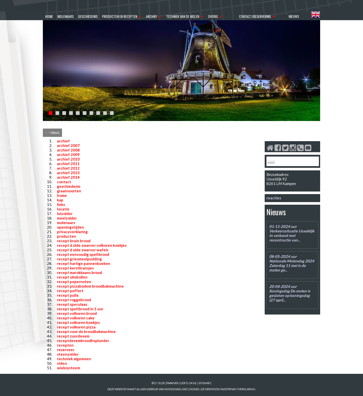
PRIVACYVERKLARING (241, 389)
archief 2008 (68, 150)
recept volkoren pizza (76, 327)
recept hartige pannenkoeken (83, 263)
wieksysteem (68, 367)
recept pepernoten (74, 281)
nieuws (294, 16)
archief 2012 (68, 168)
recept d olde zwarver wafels (82, 250)
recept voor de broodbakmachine (86, 331)
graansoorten (69, 191)
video (62, 363)
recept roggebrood (74, 299)
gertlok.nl (188, 383)
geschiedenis (88, 16)
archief (151, 16)
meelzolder (67, 218)
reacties (273, 198)
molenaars (65, 16)
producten (66, 236)
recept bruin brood (73, 240)
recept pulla (67, 295)
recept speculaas (72, 304)
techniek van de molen (182, 16)
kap (60, 200)
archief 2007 (68, 145)
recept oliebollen (72, 277)
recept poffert (70, 290)
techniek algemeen (74, 358)
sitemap (204, 383)
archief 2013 (68, 172)
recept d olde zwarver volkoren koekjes (92, 245)
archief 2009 (68, 154)
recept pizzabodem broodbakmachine (90, 286)
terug (52, 132)
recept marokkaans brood (79, 272)
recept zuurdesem (73, 336)
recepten (65, 345)
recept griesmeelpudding (79, 259)
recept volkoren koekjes (78, 322)
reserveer (65, 349)
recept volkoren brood (77, 313)
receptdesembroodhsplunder (83, 340)
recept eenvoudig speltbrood (83, 254)
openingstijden (70, 227)
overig (213, 16)
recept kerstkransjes (75, 268)
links (61, 204)
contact (64, 181)
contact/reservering (255, 16)
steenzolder (68, 354)
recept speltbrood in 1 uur (80, 309)
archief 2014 (68, 177)
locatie (63, 209)
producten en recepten (119, 16)
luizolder (65, 213)
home (49, 16)
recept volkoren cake (76, 318)
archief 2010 (68, 159)
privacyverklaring (72, 231)
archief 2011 (68, 163)
